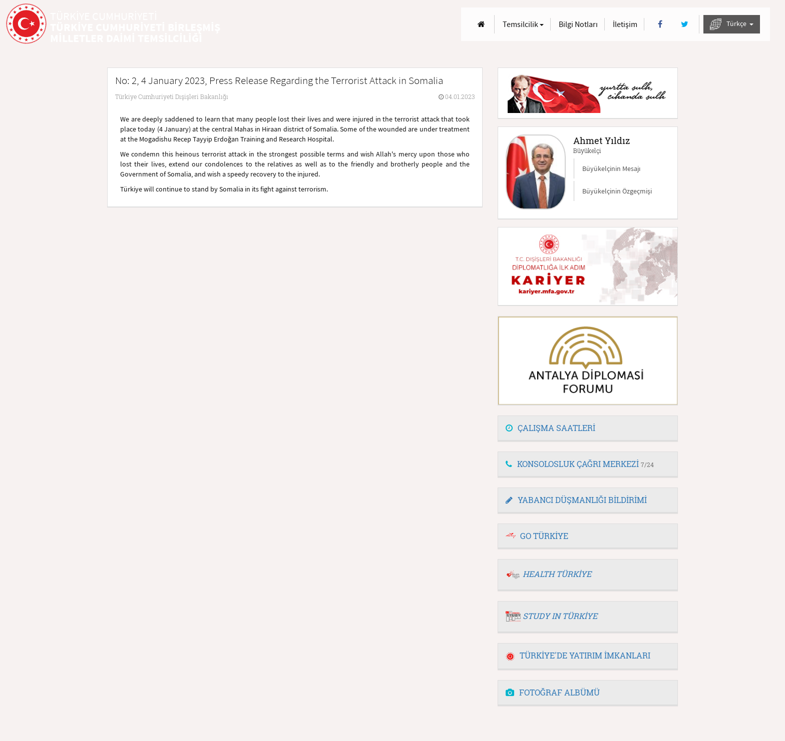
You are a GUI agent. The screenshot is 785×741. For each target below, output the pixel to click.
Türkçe (731, 24)
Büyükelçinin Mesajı (611, 168)
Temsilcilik (523, 24)
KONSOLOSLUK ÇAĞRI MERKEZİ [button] (580, 463)
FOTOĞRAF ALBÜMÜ (553, 692)
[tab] (587, 428)
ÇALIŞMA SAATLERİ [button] (550, 427)
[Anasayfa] (481, 24)
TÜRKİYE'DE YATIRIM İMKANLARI (578, 655)
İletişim (625, 24)
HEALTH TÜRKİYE (557, 573)
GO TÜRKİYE (544, 535)
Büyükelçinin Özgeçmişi (617, 191)
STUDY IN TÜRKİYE (560, 615)
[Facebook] (660, 24)
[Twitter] (684, 24)
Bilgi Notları (578, 24)
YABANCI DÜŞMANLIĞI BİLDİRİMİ (576, 499)
